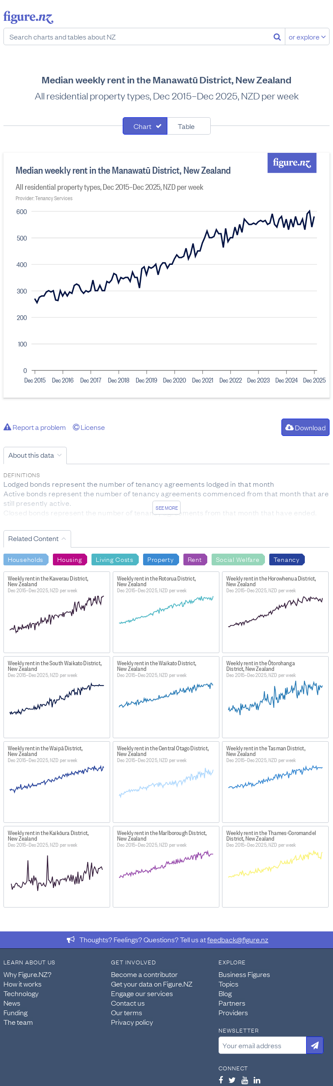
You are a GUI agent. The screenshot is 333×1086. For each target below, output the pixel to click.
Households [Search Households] (25, 559)
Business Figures (244, 974)
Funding (15, 1012)
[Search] (277, 36)
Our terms (126, 1012)
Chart (142, 126)
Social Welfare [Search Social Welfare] (238, 559)
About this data (31, 454)
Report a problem (34, 427)
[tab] (145, 126)
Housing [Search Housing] (69, 559)
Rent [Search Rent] (195, 559)
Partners (232, 1002)
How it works (22, 983)
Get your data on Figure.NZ (152, 983)
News (11, 1002)
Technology (21, 993)
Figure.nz (28, 17)
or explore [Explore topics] (307, 36)
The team (18, 1022)
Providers (233, 1012)
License (89, 427)
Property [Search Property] (160, 559)
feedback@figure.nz (237, 939)
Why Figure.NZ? (27, 974)
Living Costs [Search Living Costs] (115, 559)
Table (186, 126)
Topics (228, 983)
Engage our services (142, 993)
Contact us (128, 1002)
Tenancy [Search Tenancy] (287, 559)
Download (305, 427)
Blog (225, 993)
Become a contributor (144, 974)
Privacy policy (132, 1022)
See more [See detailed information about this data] (167, 508)
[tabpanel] (166, 275)
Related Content (33, 538)
